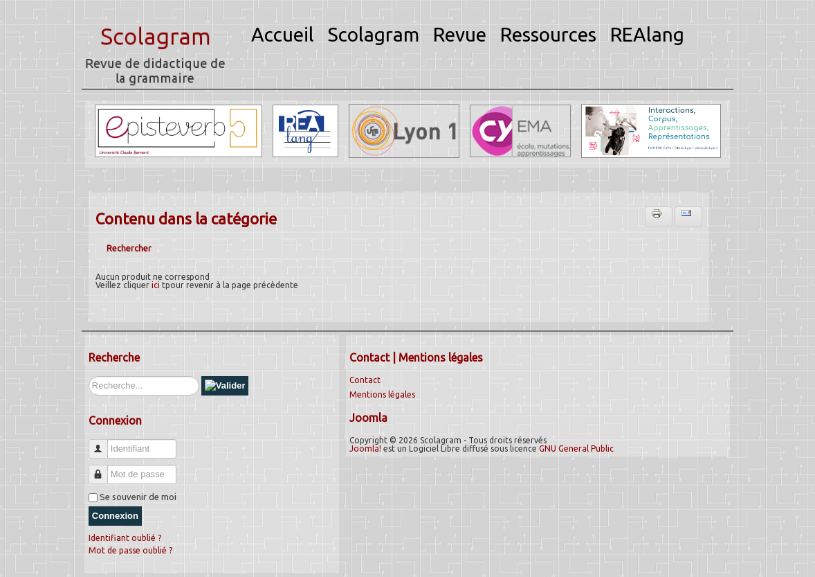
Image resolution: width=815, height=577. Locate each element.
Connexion (115, 516)
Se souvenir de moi (138, 496)
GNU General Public (576, 448)
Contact (365, 379)
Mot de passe (103, 468)
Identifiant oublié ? (125, 537)
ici (156, 285)
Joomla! (365, 448)
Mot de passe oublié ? (130, 550)
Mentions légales (382, 394)
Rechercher (129, 248)
